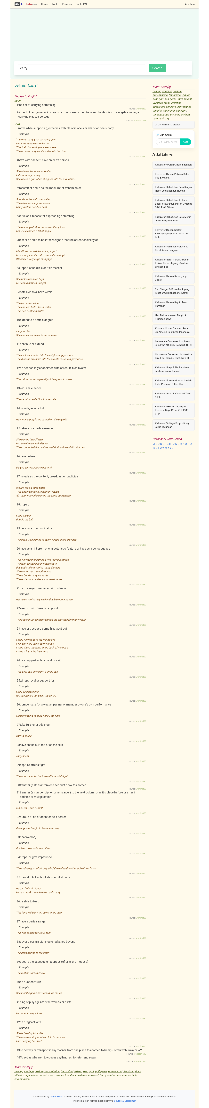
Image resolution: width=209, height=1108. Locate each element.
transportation (108, 1075)
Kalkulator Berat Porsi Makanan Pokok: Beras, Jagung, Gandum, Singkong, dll (172, 263)
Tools (55, 4)
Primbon (67, 4)
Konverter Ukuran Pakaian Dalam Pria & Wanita (172, 176)
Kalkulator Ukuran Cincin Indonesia (173, 164)
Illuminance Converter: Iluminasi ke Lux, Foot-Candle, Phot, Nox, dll (173, 356)
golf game (101, 1071)
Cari (185, 141)
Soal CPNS (82, 4)
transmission (51, 1071)
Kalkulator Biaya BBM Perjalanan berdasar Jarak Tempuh (172, 369)
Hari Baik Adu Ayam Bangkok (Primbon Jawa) (170, 317)
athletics (19, 1075)
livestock (128, 1071)
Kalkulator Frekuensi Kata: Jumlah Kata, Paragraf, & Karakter (173, 382)
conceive (44, 1075)
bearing (18, 1071)
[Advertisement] (103, 36)
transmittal (67, 1071)
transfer (69, 1075)
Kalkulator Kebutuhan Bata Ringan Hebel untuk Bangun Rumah (173, 189)
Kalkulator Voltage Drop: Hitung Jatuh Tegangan (172, 425)
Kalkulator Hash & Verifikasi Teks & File (173, 395)
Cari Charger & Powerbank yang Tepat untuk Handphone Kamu (172, 291)
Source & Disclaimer (125, 1100)
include (132, 1075)
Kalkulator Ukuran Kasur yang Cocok (170, 278)
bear (85, 1071)
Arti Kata (190, 4)
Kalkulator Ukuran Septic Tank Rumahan (171, 304)
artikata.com (56, 1096)
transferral (81, 1075)
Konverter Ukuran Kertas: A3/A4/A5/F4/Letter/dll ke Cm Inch (171, 234)
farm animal (115, 1071)
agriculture (31, 1075)
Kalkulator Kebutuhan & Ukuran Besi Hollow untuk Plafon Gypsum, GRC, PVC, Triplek (173, 204)
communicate (22, 1079)
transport (93, 1075)
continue (122, 1075)
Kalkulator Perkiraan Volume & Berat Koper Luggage (171, 248)
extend (78, 1071)
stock (138, 1071)
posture (39, 1071)
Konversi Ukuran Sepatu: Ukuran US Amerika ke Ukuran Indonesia (172, 330)
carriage (28, 1071)
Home (44, 4)
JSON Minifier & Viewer (167, 124)
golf (91, 1071)
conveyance (57, 1075)
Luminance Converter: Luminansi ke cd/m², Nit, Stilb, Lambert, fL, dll (173, 343)
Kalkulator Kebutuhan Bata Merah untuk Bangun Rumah (173, 219)
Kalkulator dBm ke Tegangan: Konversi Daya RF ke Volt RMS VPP (171, 410)
